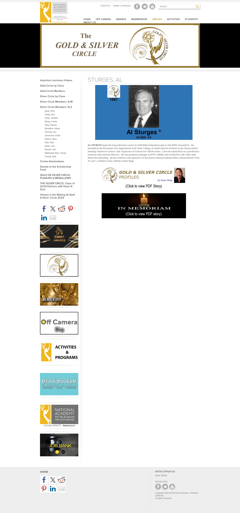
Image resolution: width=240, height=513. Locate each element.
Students (191, 19)
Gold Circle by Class (52, 85)
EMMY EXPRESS (122, 6)
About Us (89, 22)
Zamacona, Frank (52, 135)
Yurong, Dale (50, 156)
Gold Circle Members (52, 91)
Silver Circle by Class (52, 96)
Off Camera (103, 19)
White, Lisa (49, 146)
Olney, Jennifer (51, 118)
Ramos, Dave (51, 139)
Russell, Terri (50, 149)
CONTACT (105, 6)
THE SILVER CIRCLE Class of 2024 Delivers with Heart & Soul (57, 186)
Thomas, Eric (50, 132)
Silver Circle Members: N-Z (56, 107)
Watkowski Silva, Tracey (55, 153)
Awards (121, 19)
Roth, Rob (49, 142)
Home (87, 19)
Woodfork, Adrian (52, 128)
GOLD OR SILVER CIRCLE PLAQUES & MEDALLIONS (55, 176)
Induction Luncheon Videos (56, 80)
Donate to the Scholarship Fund (55, 168)
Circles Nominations (52, 161)
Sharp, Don (50, 114)
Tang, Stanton (51, 125)
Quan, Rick (49, 111)
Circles (157, 19)
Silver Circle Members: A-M (56, 101)
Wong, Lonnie (51, 121)
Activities (173, 19)
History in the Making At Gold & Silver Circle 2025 (57, 196)
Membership (139, 19)
